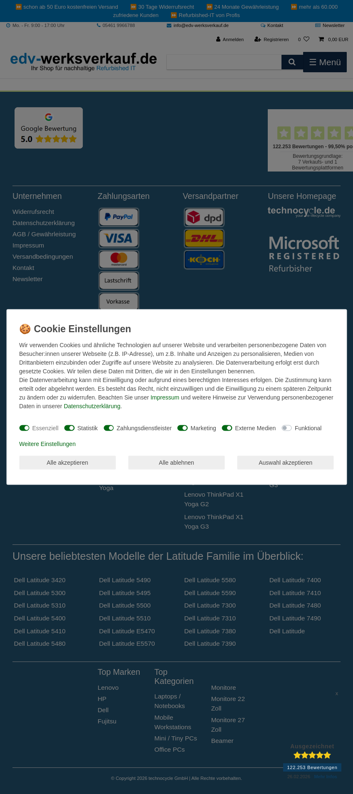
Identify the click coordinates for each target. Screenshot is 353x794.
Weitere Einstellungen (47, 444)
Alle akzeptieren (67, 462)
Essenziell (45, 427)
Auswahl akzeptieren (285, 462)
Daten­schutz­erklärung (92, 406)
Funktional (308, 427)
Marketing (203, 427)
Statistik (87, 427)
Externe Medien (255, 427)
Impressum (165, 397)
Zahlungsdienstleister (144, 427)
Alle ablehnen (176, 462)
